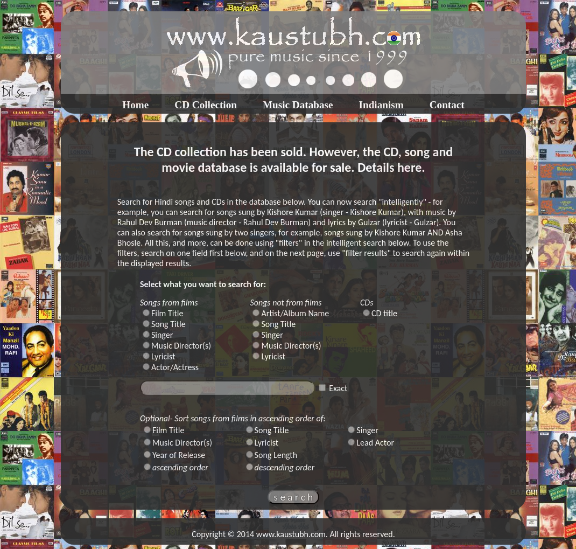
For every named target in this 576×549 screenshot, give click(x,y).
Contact (447, 104)
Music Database (298, 104)
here (409, 167)
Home (135, 104)
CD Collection (205, 104)
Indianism (381, 104)
